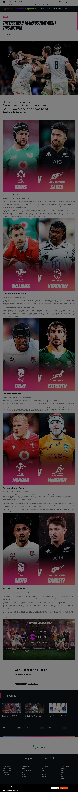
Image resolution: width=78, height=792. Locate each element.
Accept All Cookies (64, 788)
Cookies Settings (55, 788)
